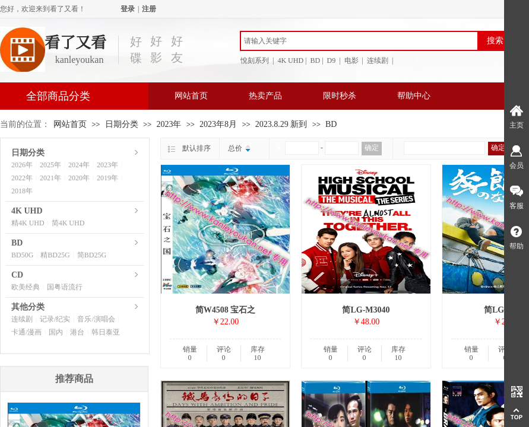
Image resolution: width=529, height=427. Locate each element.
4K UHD (27, 210)
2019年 (107, 178)
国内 (56, 332)
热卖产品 (265, 95)
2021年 (50, 178)
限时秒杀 (339, 95)
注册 (149, 9)
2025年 (50, 165)
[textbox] (359, 41)
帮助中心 (413, 95)
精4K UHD (28, 223)
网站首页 (191, 95)
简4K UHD (68, 223)
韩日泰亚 (105, 332)
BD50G (22, 255)
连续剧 (22, 319)
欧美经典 (25, 287)
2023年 (168, 124)
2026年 (22, 165)
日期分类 (121, 124)
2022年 (22, 178)
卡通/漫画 (26, 332)
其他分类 (28, 306)
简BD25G (91, 255)
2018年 (22, 191)
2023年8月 (218, 124)
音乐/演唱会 (96, 319)
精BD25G (54, 255)
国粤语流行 (65, 287)
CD (17, 274)
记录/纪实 (55, 319)
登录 (128, 9)
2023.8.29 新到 (281, 124)
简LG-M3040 (365, 309)
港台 (77, 332)
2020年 (79, 178)
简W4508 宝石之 (225, 309)
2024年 (79, 165)
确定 (372, 148)
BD (331, 124)
